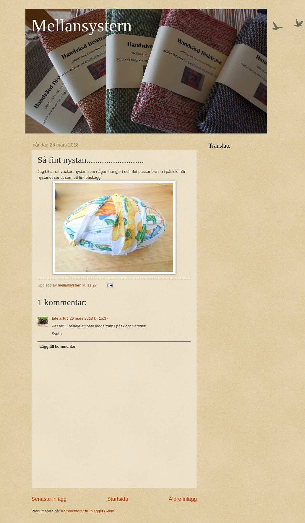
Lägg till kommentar (57, 346)
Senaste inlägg (48, 499)
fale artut (60, 318)
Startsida (117, 499)
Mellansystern (81, 25)
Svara (57, 333)
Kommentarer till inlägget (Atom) (88, 511)
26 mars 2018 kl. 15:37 (88, 318)
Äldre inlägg (183, 499)
